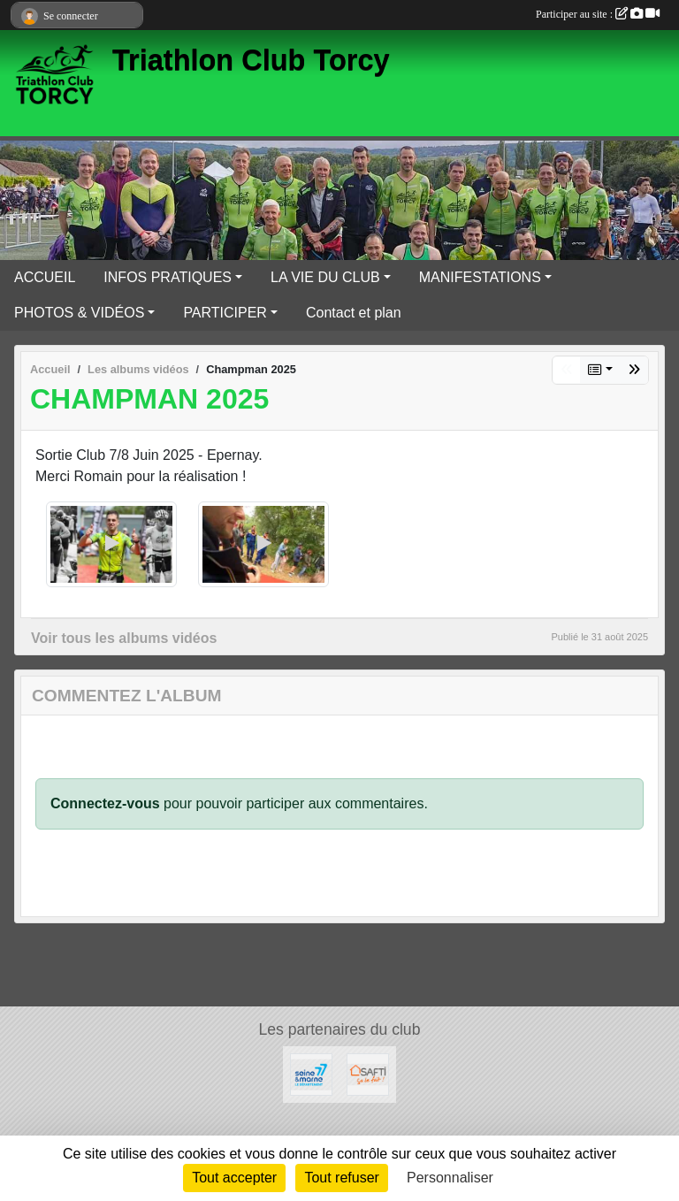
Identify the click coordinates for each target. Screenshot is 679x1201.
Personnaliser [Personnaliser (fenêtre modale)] (450, 1177)
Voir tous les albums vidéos (124, 638)
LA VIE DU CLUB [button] (325, 277)
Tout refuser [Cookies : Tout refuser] (341, 1177)
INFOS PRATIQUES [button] (167, 277)
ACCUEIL (44, 277)
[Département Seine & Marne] (311, 1073)
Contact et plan (353, 312)
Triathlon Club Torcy (251, 60)
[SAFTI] (368, 1073)
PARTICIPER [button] (225, 312)
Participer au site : (598, 14)
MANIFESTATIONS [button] (480, 277)
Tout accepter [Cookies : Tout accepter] (234, 1177)
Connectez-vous (105, 803)
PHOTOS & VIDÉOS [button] (79, 312)
